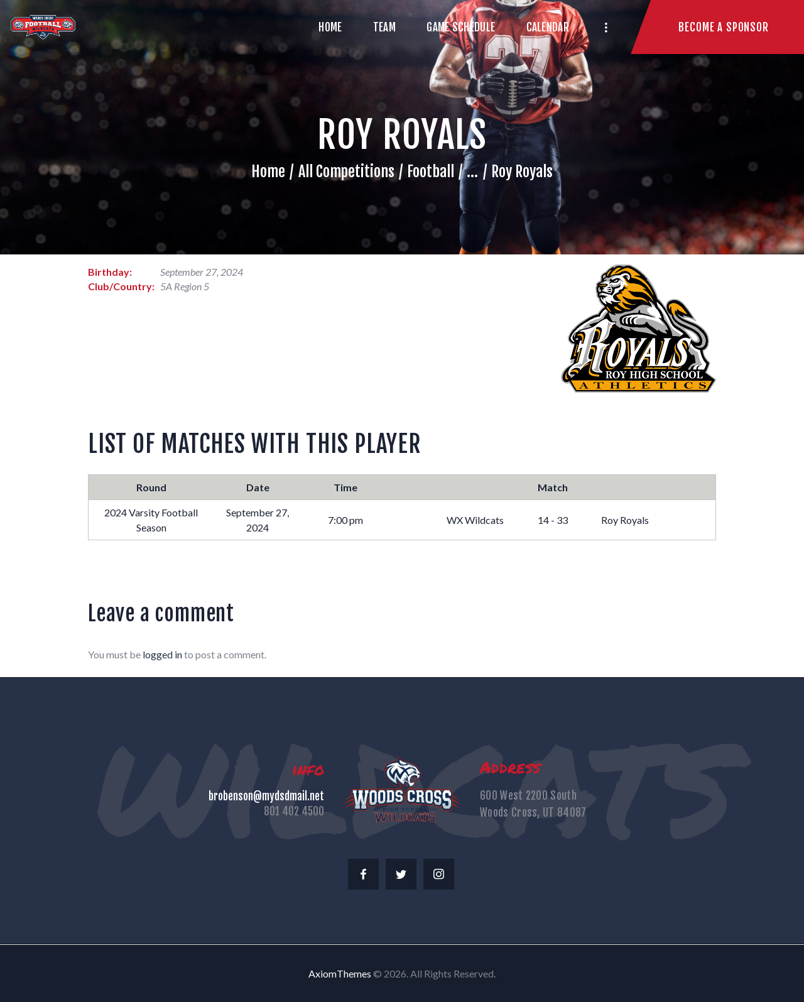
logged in (162, 654)
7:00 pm (345, 520)
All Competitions (346, 171)
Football (430, 171)
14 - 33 (553, 520)
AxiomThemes (339, 973)
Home (268, 171)
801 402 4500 (294, 811)
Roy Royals (625, 520)
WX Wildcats (475, 520)
